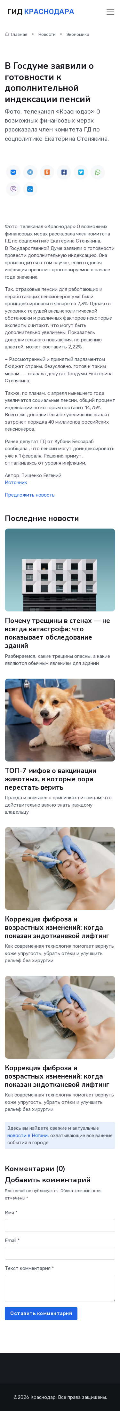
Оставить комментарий (41, 1313)
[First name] (60, 1225)
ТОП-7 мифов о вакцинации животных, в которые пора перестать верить (50, 779)
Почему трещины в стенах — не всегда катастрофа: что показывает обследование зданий (57, 633)
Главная (16, 34)
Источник (16, 482)
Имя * (11, 1213)
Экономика (78, 34)
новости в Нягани (27, 1135)
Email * (12, 1240)
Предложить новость (30, 495)
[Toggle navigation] (110, 12)
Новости (47, 34)
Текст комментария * (29, 1268)
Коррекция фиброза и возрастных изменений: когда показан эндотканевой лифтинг (57, 927)
